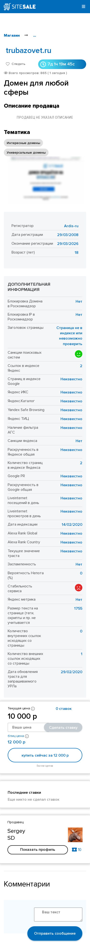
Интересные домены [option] (23, 143)
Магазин (12, 35)
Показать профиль (37, 849)
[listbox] (45, 147)
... (34, 35)
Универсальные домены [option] (26, 152)
